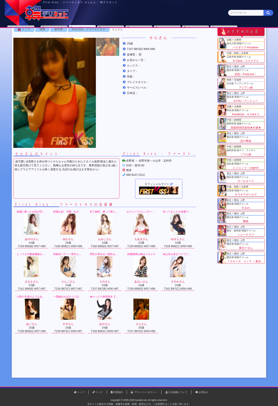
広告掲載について (178, 392)
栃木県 (68, 49)
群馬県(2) (108, 38)
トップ (36, 49)
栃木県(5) (141, 38)
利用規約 (118, 392)
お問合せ (203, 392)
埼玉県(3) (92, 38)
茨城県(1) (124, 38)
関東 (99, 30)
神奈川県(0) (58, 38)
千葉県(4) (75, 38)
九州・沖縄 (240, 30)
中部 (155, 30)
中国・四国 (212, 30)
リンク (99, 392)
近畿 (184, 30)
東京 (70, 30)
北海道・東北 (127, 30)
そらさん (127, 49)
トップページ (38, 30)
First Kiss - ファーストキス (98, 49)
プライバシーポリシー (145, 392)
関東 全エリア (34, 38)
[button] (117, 66)
